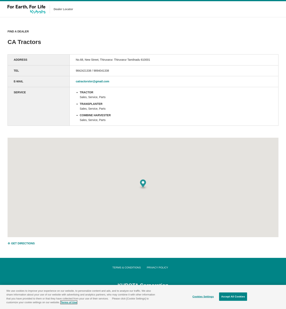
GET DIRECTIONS (21, 243)
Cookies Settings (203, 296)
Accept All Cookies (233, 296)
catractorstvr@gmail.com (92, 81)
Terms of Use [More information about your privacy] (69, 302)
